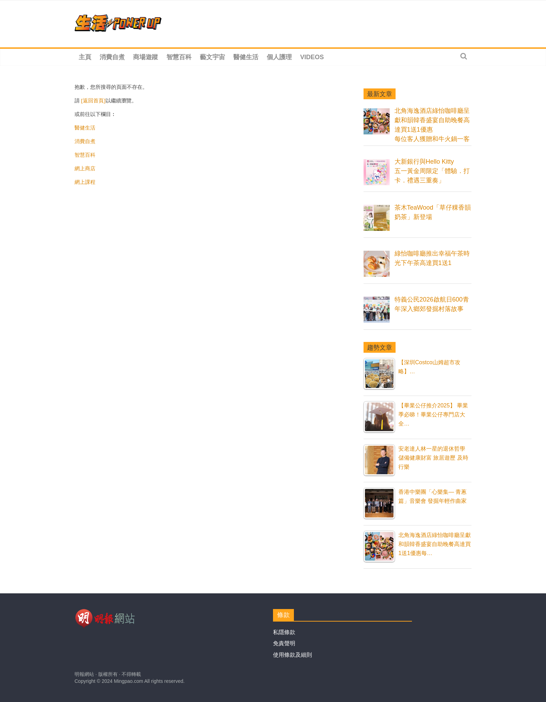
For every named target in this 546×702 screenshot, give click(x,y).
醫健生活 (245, 57)
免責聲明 (284, 643)
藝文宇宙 (212, 57)
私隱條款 (284, 632)
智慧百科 (179, 57)
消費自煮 (112, 57)
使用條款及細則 (292, 655)
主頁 (85, 57)
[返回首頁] (93, 100)
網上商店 (85, 168)
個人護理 (279, 57)
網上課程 (85, 181)
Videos (312, 57)
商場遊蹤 (145, 57)
